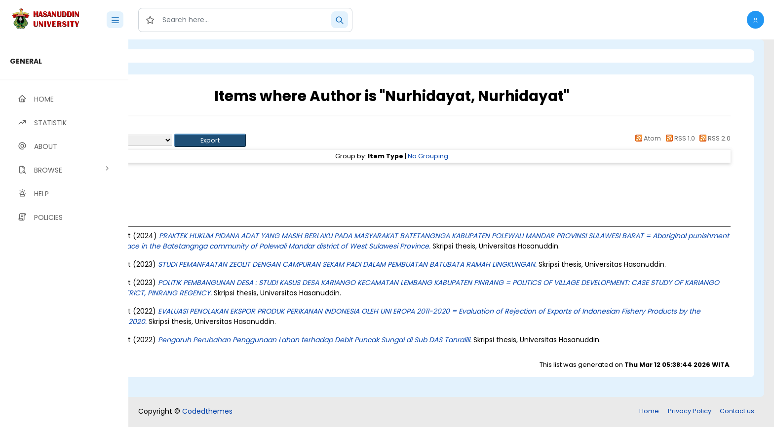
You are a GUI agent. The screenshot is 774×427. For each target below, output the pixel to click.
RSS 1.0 (678, 138)
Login (170, 56)
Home (649, 412)
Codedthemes (207, 412)
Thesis (201, 174)
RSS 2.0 (714, 138)
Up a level (182, 129)
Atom (646, 138)
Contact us (737, 412)
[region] (64, 233)
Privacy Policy (689, 412)
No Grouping (483, 156)
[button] (755, 20)
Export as (176, 140)
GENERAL (26, 61)
